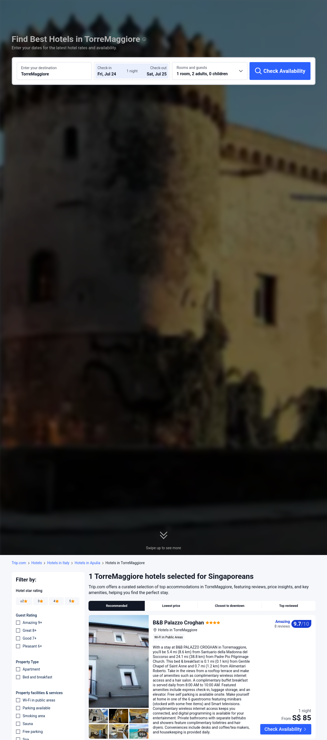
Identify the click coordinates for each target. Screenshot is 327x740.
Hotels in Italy (58, 563)
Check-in (104, 68)
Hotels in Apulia (87, 563)
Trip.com (19, 563)
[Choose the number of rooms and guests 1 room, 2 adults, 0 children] (209, 71)
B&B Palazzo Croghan (178, 622)
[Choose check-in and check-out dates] (113, 71)
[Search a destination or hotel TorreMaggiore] (54, 71)
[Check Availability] (280, 71)
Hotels (36, 563)
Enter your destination (39, 68)
